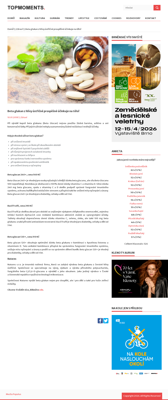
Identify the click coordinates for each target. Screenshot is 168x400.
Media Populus (13, 394)
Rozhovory (133, 18)
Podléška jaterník (136, 196)
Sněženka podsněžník (136, 166)
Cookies (116, 18)
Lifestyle (83, 18)
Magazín (25, 18)
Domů (11, 18)
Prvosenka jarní (136, 188)
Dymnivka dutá (136, 225)
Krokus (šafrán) (136, 181)
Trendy (69, 18)
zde (41, 289)
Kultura (40, 18)
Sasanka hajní (136, 211)
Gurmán (55, 18)
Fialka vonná (136, 203)
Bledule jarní (136, 173)
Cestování (100, 18)
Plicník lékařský (136, 218)
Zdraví (19, 29)
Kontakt (150, 18)
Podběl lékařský (136, 233)
